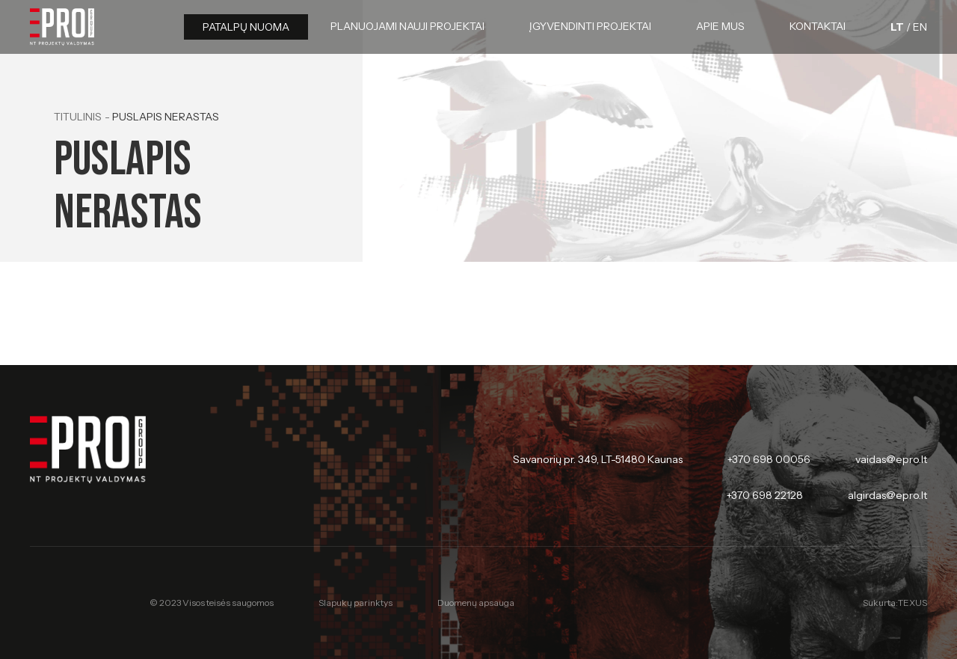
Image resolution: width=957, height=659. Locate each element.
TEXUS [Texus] (912, 602)
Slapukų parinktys (356, 603)
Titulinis (78, 116)
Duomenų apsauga (475, 602)
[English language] (920, 27)
